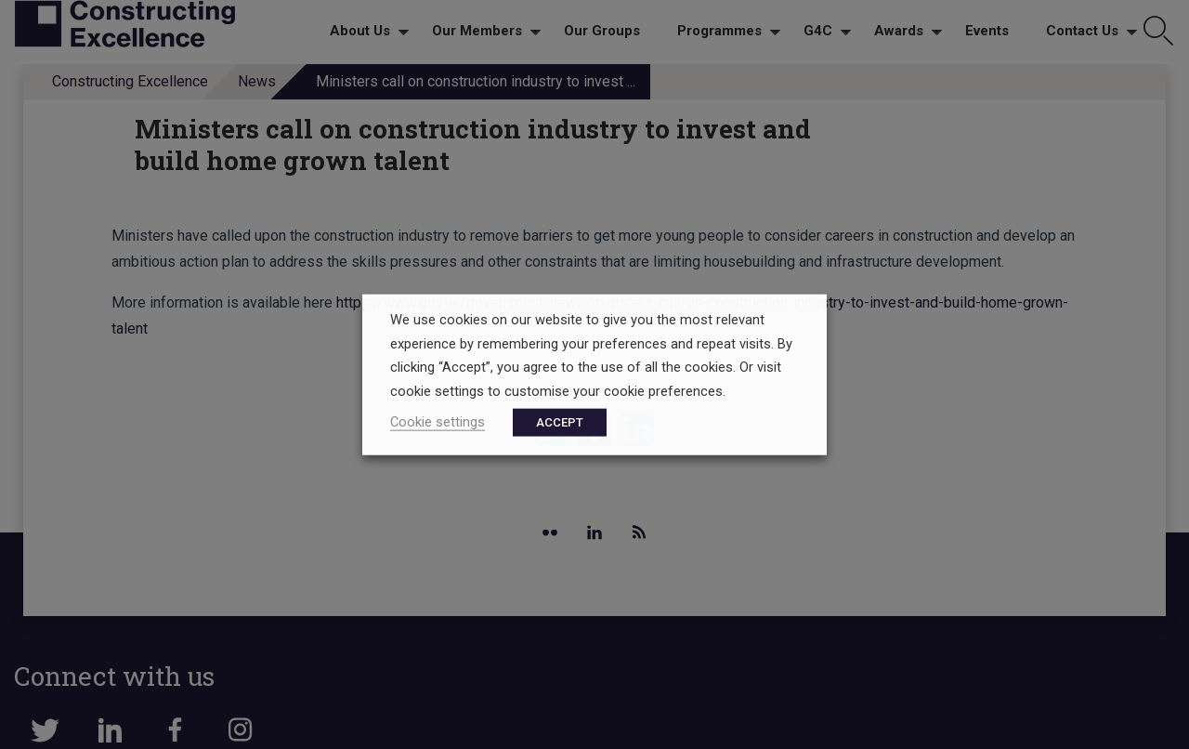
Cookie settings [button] (437, 421)
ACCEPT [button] (559, 421)
